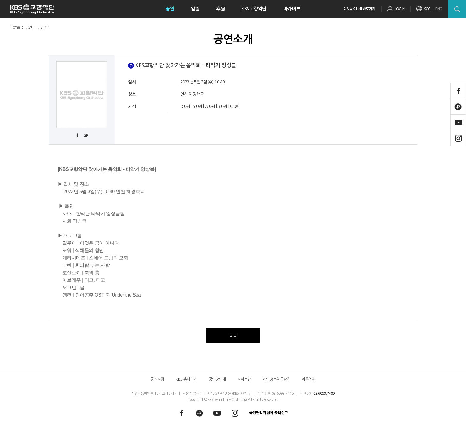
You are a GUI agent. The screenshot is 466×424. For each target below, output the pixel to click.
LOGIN (399, 9)
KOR (427, 9)
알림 (195, 9)
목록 (233, 336)
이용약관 (308, 379)
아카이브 (291, 9)
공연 (170, 9)
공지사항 (157, 379)
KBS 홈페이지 (186, 379)
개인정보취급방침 (276, 379)
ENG (438, 9)
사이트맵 (244, 379)
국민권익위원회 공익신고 (268, 413)
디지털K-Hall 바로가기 (359, 9)
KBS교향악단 (254, 9)
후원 (220, 9)
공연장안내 (217, 379)
